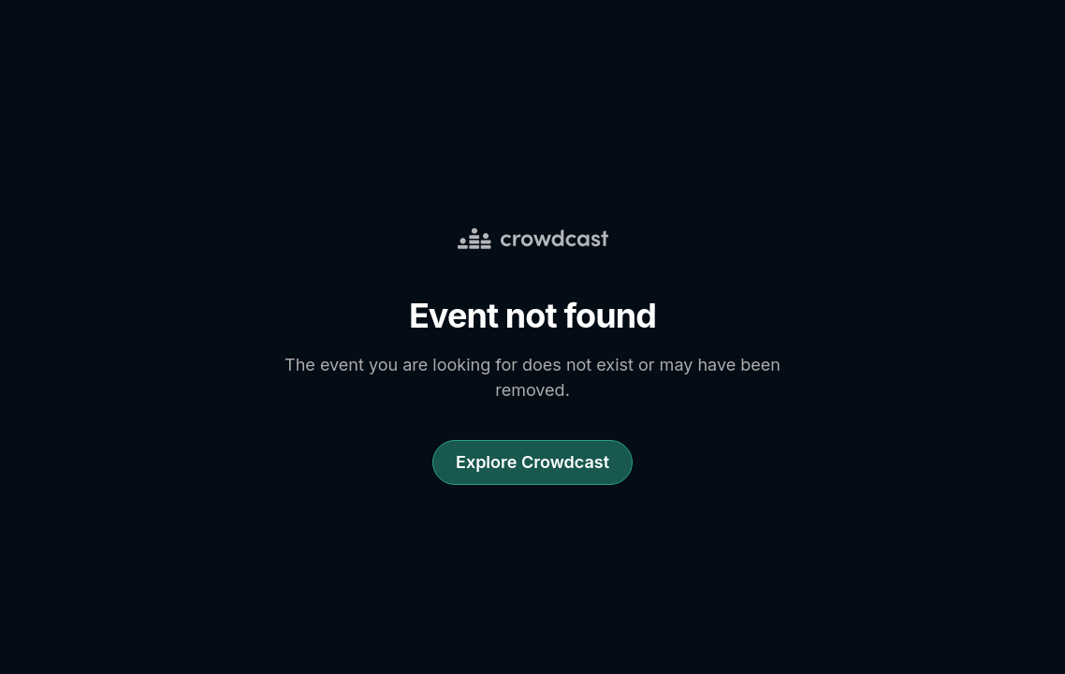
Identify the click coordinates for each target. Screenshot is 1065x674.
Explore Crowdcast (532, 462)
